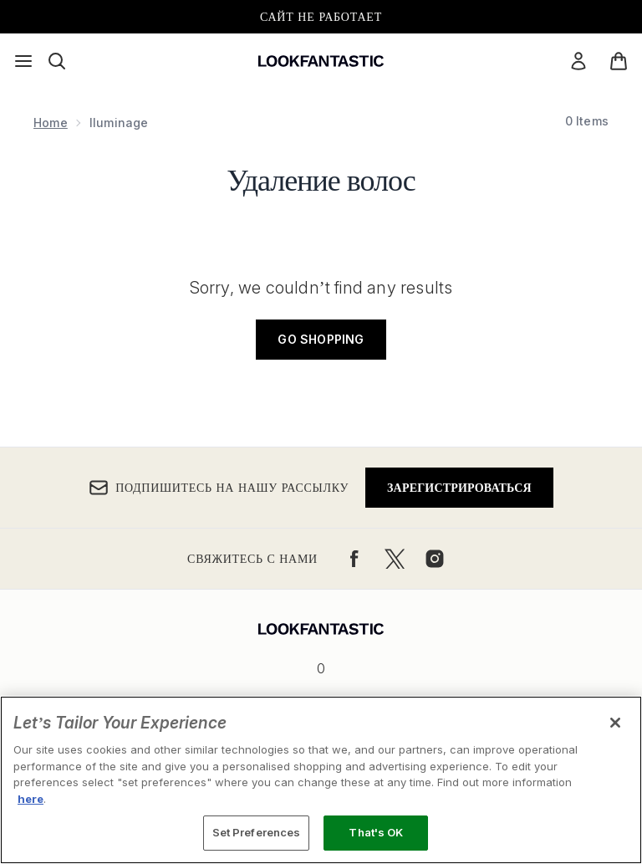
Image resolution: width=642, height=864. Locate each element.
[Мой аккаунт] (578, 61)
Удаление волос (321, 178)
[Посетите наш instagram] (435, 559)
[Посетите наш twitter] (394, 559)
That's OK (376, 832)
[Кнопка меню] (23, 61)
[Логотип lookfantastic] (321, 61)
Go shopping (321, 339)
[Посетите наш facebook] (354, 559)
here (30, 798)
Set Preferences (256, 832)
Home (50, 122)
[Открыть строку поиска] (57, 61)
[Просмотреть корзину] (619, 61)
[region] (321, 780)
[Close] (615, 722)
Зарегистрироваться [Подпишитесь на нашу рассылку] (459, 487)
